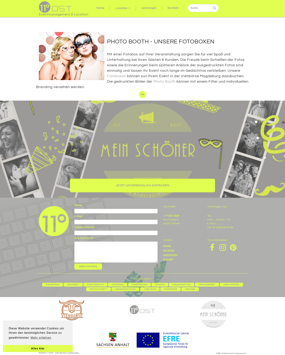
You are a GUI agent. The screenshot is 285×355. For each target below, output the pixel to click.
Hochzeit (73, 284)
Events (159, 284)
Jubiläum (150, 289)
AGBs (219, 353)
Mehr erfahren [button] (41, 337)
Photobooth (95, 284)
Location (121, 8)
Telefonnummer (84, 227)
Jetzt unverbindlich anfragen (142, 185)
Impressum (240, 353)
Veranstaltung (125, 289)
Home (100, 8)
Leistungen (148, 8)
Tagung (190, 289)
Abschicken (88, 266)
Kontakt (173, 8)
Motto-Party (98, 289)
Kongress (170, 289)
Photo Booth (164, 81)
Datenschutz (228, 353)
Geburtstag (231, 284)
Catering (118, 284)
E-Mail (78, 216)
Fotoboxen (116, 76)
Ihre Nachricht (83, 238)
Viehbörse (52, 284)
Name (78, 205)
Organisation (181, 284)
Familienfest (207, 284)
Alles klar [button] (38, 348)
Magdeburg (139, 284)
